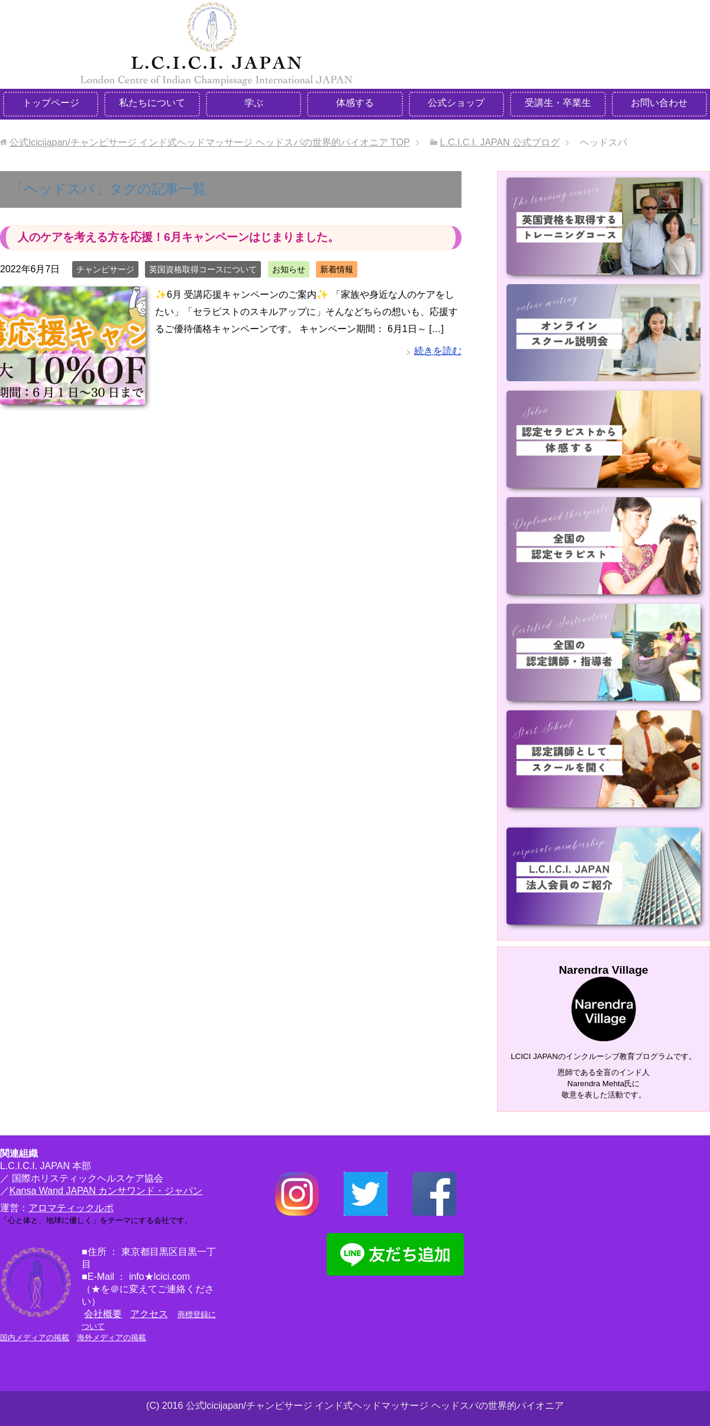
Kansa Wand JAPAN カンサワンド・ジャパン (105, 1191)
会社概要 (103, 1314)
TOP (209, 142)
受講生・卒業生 (558, 103)
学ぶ (253, 103)
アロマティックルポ (71, 1208)
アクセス (149, 1314)
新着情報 (336, 269)
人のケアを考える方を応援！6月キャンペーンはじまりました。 (178, 237)
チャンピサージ (105, 269)
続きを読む (438, 351)
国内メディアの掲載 (34, 1337)
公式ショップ (456, 103)
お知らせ (288, 269)
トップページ (50, 103)
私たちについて (152, 103)
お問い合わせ (659, 103)
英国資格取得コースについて (203, 269)
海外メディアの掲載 (111, 1337)
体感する (355, 103)
